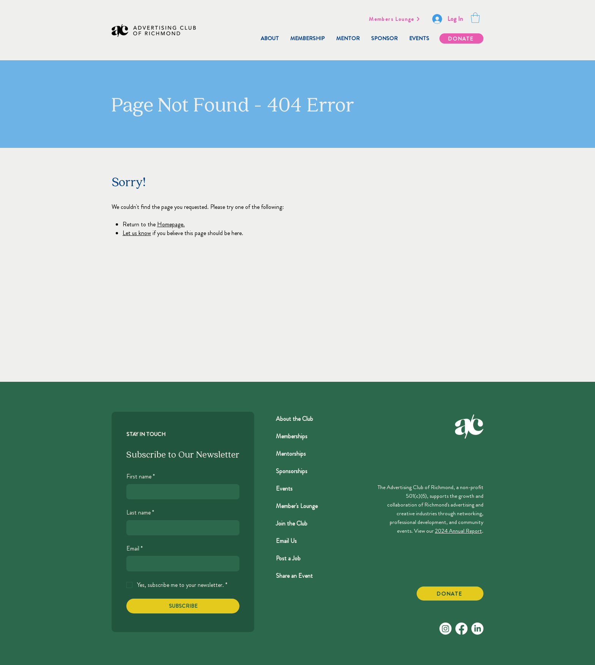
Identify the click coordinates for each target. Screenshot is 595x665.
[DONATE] (461, 38)
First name (140, 476)
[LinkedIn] (477, 629)
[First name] (181, 492)
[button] (475, 18)
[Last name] (181, 528)
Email (134, 548)
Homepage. (171, 224)
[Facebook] (461, 629)
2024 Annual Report (458, 531)
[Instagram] (445, 629)
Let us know (137, 233)
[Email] (181, 563)
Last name (140, 512)
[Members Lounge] (394, 19)
